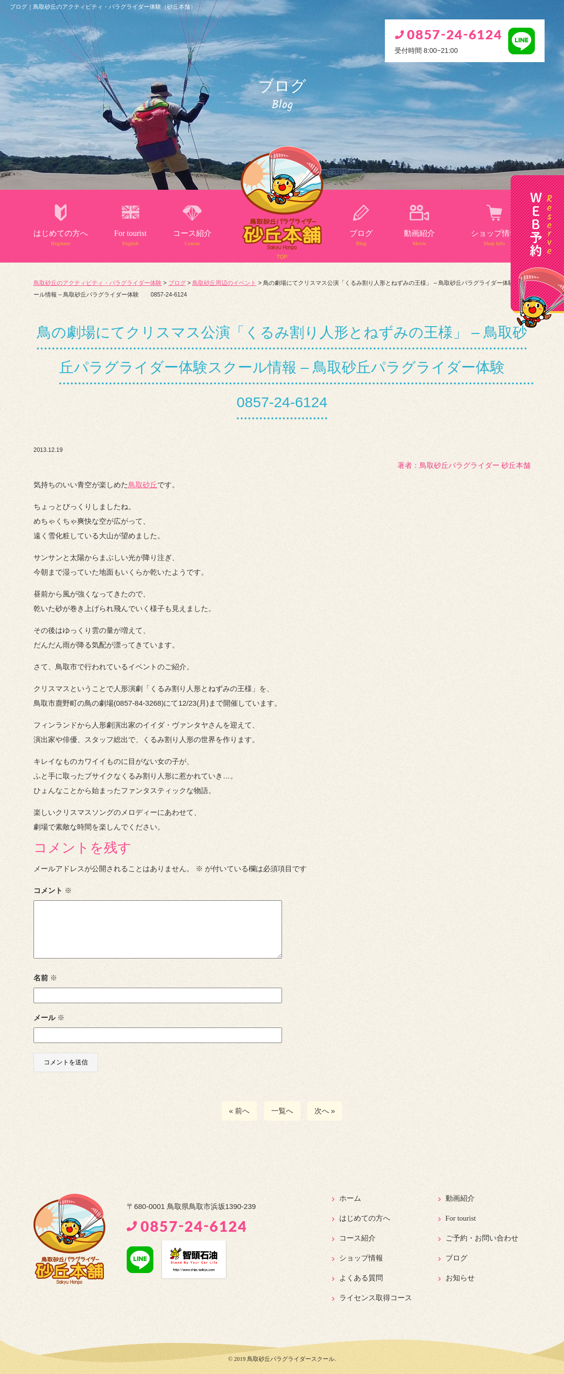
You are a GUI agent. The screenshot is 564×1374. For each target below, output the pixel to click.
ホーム (350, 1198)
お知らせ (460, 1278)
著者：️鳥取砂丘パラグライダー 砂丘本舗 (464, 465)
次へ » (325, 1111)
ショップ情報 (494, 237)
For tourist (130, 237)
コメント (52, 890)
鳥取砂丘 (142, 484)
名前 (45, 978)
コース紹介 (192, 237)
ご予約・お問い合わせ (482, 1238)
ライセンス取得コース (375, 1298)
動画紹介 (419, 237)
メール (49, 1017)
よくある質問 (361, 1278)
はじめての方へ (60, 237)
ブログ (361, 237)
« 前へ (239, 1111)
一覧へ (282, 1111)
